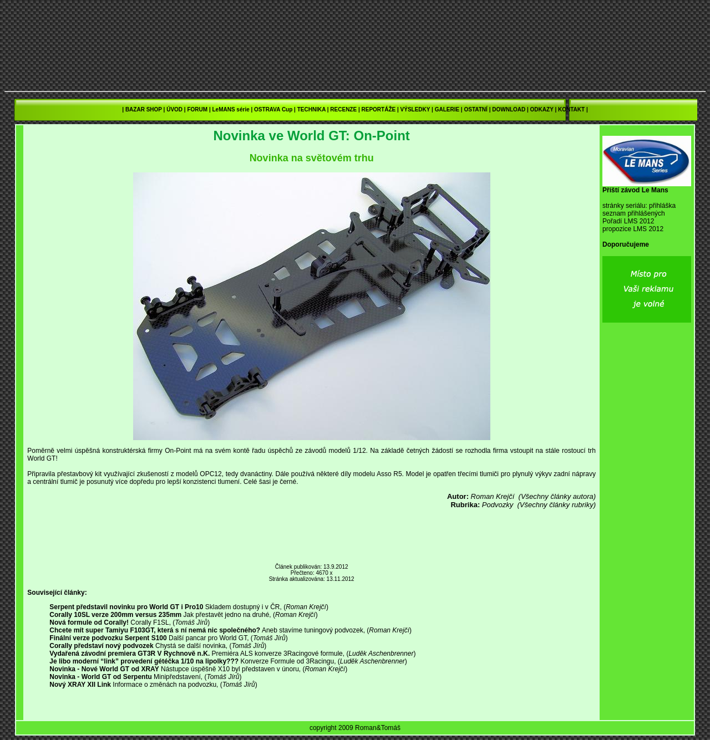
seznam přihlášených (633, 213)
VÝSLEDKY (415, 109)
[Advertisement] (312, 536)
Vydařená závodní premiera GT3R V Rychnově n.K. (129, 653)
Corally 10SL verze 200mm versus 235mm (115, 615)
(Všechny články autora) (557, 496)
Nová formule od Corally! (89, 622)
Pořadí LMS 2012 (628, 221)
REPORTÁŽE (379, 109)
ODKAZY (542, 109)
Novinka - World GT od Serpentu (100, 677)
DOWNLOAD (508, 109)
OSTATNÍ (475, 109)
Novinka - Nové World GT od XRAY (104, 669)
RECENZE (343, 109)
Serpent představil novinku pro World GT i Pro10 (126, 607)
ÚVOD (174, 109)
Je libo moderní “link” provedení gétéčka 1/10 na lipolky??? (144, 661)
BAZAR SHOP (143, 109)
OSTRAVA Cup (273, 109)
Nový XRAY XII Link (80, 684)
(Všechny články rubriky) (556, 505)
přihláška (662, 206)
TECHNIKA (311, 109)
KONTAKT (571, 109)
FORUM (197, 109)
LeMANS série (230, 109)
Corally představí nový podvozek (101, 646)
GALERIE (447, 109)
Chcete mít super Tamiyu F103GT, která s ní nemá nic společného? (154, 630)
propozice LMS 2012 (632, 229)
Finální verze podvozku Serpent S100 (107, 638)
